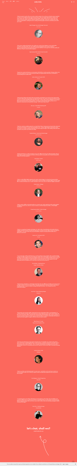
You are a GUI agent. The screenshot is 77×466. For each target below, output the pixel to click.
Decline (66, 464)
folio (3, 2)
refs (14, 1)
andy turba (38, 2)
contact (17, 1)
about (7, 1)
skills (10, 1)
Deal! (64, 464)
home (3, 1)
